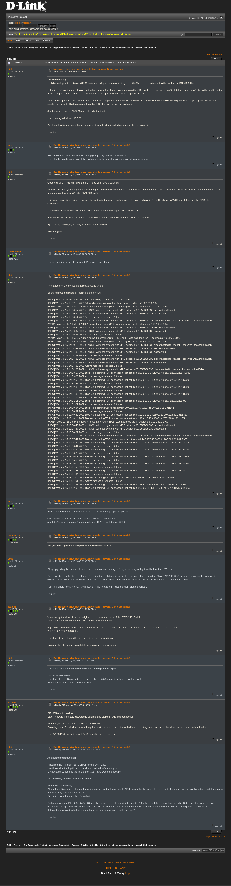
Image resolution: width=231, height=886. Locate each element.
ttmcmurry (14, 535)
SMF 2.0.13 (101, 862)
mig (10, 145)
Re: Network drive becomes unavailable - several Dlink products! (91, 145)
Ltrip (10, 69)
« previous (212, 54)
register (26, 23)
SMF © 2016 (113, 862)
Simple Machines (127, 862)
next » (222, 54)
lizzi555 (12, 606)
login (17, 23)
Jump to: (196, 850)
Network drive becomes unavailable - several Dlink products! (89, 69)
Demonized (14, 251)
